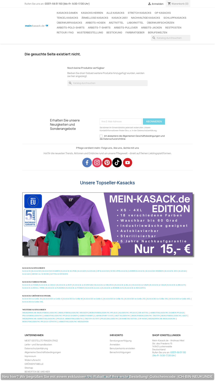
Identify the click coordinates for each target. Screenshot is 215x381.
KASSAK (91, 271)
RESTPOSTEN (173, 27)
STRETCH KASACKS (139, 12)
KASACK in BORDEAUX (113, 288)
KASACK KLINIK (69, 271)
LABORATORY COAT (103, 315)
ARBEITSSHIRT (86, 315)
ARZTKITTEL (116, 22)
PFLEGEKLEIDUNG (109, 318)
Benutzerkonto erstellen (122, 348)
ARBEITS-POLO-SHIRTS (71, 27)
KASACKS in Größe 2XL (135, 299)
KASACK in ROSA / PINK (33, 288)
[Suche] (170, 38)
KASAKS (82, 271)
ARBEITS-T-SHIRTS (99, 27)
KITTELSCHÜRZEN (59, 274)
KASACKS (36, 271)
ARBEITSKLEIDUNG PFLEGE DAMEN (61, 315)
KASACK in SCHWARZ (83, 285)
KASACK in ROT (64, 285)
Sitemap (29, 367)
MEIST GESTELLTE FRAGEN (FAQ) (41, 340)
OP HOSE (143, 318)
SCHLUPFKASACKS (174, 17)
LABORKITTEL (135, 22)
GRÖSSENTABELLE (34, 363)
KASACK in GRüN (141, 285)
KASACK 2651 (120, 17)
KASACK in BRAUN (176, 285)
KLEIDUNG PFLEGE (128, 312)
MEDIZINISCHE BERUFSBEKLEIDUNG (39, 312)
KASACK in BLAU (123, 285)
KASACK (26, 271)
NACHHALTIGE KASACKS (145, 17)
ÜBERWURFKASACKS (69, 22)
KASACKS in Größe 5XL (32, 302)
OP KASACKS (103, 271)
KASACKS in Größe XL (114, 299)
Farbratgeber (135, 32)
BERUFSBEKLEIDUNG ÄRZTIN (146, 315)
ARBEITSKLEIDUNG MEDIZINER (74, 321)
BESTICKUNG (114, 32)
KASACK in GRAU (47, 285)
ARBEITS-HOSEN (95, 22)
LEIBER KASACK (136, 271)
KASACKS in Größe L (93, 299)
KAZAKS (26, 274)
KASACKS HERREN (92, 12)
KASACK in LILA (93, 288)
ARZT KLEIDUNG (122, 315)
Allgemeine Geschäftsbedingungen (43, 352)
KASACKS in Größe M (73, 299)
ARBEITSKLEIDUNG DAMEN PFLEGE (167, 312)
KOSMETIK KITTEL (128, 318)
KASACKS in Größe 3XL (157, 299)
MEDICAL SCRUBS (40, 274)
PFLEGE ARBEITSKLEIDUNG (70, 318)
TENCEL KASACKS (67, 17)
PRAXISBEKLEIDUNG (32, 315)
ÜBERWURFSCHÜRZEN (160, 22)
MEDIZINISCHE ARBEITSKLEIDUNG (39, 318)
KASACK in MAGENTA (135, 288)
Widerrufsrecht (33, 360)
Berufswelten (157, 32)
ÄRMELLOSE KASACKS (95, 17)
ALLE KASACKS (115, 12)
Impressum (30, 356)
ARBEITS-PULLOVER (126, 27)
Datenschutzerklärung (36, 348)
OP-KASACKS (163, 12)
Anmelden (115, 344)
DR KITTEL (143, 312)
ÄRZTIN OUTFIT (92, 318)
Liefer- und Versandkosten (38, 344)
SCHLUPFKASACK (118, 271)
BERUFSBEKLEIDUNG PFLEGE (103, 312)
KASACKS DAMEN (67, 12)
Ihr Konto (116, 335)
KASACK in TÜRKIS (75, 288)
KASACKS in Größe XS (32, 299)
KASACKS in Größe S (53, 299)
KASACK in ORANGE (104, 285)
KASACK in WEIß (30, 285)
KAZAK (182, 271)
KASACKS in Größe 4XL (180, 299)
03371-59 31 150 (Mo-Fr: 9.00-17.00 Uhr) (67, 3)
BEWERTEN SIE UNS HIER (37, 371)
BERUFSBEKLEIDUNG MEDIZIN (73, 312)
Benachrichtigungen (120, 352)
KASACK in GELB (158, 285)
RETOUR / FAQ (65, 32)
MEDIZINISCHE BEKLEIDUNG (162, 318)
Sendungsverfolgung (121, 340)
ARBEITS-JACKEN (151, 27)
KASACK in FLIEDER (55, 288)
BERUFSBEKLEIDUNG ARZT (174, 315)
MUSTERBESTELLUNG (90, 32)
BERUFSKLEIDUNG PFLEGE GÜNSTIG (39, 321)
